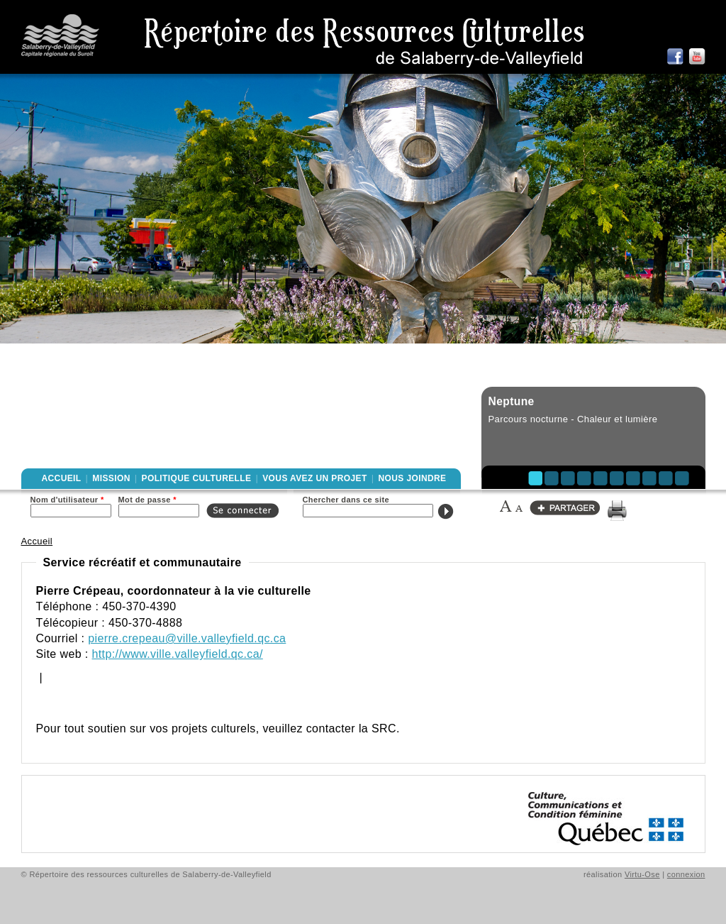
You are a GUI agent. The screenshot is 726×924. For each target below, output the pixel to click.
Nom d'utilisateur (67, 499)
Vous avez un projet (314, 478)
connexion (686, 874)
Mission (111, 478)
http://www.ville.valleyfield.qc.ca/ (177, 654)
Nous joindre (412, 478)
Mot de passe (147, 499)
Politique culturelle (197, 478)
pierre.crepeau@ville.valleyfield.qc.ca (187, 638)
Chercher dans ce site (346, 499)
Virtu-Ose (642, 874)
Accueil (62, 478)
